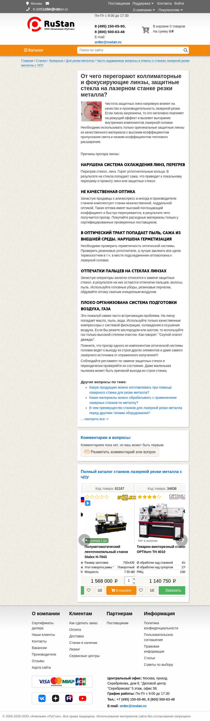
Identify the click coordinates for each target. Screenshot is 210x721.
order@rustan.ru (133, 706)
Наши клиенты (43, 635)
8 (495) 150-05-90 (110, 26)
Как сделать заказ (83, 623)
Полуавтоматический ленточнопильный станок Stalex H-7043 (106, 552)
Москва (36, 3)
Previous (84, 540)
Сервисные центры (84, 656)
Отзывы (38, 661)
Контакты (164, 3)
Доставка (76, 636)
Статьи (149, 658)
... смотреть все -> (95, 419)
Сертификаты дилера (42, 625)
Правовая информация (154, 648)
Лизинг (74, 649)
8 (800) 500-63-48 (110, 32)
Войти (179, 3)
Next (182, 540)
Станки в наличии (83, 643)
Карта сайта (41, 667)
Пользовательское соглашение (158, 637)
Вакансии (39, 648)
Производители (44, 654)
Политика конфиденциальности (161, 625)
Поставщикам (119, 3)
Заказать (173, 590)
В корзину (121, 590)
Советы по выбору (158, 665)
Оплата (75, 630)
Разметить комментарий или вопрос (120, 452)
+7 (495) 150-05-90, (132, 699)
